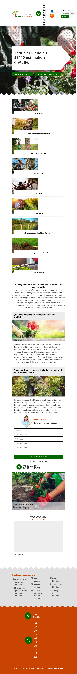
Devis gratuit (44, 668)
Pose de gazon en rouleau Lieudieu (21, 582)
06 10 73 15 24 (44, 20)
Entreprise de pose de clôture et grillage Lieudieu (21, 592)
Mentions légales (56, 668)
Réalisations (22, 74)
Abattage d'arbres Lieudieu (55, 593)
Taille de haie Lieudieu (57, 586)
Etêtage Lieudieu (37, 586)
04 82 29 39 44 (44, 7)
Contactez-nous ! (48, 74)
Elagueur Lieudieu (55, 580)
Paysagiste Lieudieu (38, 580)
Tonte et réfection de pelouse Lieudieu (38, 594)
